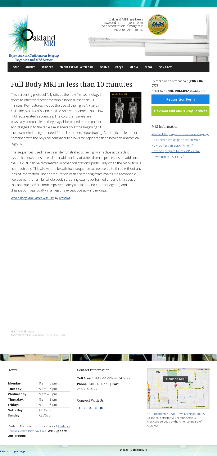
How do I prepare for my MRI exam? (176, 151)
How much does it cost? (168, 156)
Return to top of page (14, 451)
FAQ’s (138, 67)
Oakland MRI (34, 38)
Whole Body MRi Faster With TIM (32, 197)
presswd (64, 197)
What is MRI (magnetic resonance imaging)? (180, 134)
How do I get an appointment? (172, 145)
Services (52, 67)
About (32, 67)
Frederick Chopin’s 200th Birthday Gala (35, 430)
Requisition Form (180, 99)
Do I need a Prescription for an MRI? (176, 140)
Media (155, 67)
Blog (170, 67)
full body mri (38, 335)
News (31, 331)
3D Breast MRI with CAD (88, 67)
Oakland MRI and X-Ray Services (180, 111)
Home (16, 67)
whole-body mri (59, 335)
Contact (189, 67)
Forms (121, 67)
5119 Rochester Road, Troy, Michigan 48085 (178, 414)
